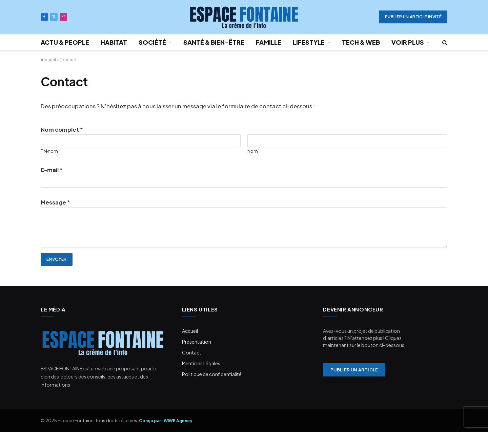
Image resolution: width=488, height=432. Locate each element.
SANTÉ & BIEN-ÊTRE (213, 42)
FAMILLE (268, 42)
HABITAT (114, 42)
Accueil (48, 59)
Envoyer (56, 259)
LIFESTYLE (309, 42)
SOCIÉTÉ (152, 42)
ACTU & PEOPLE (65, 42)
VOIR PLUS (407, 42)
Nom (252, 151)
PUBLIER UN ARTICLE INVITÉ (413, 16)
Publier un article (354, 369)
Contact (191, 352)
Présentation (196, 342)
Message (55, 202)
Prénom (49, 151)
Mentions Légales (201, 363)
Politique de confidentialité (212, 374)
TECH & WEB (361, 42)
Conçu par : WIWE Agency (165, 420)
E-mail (51, 169)
